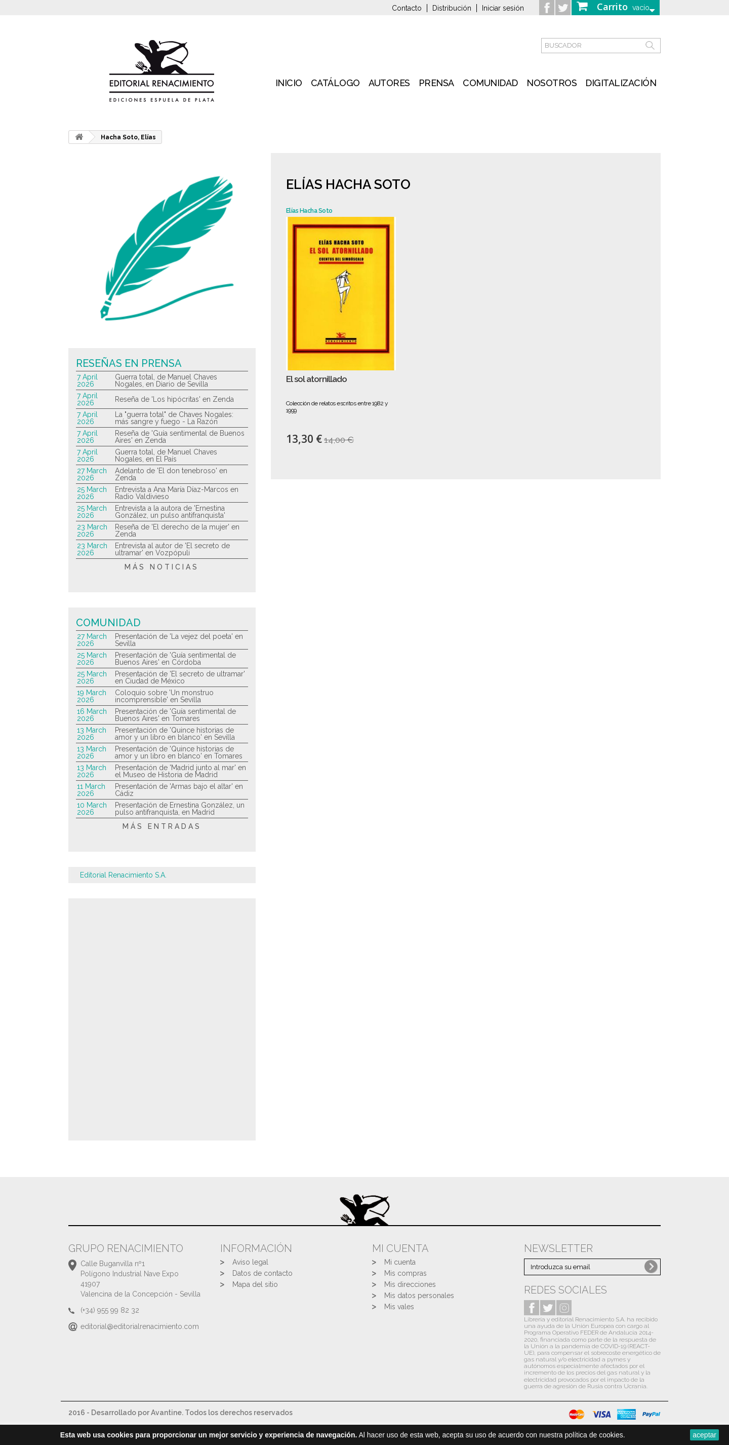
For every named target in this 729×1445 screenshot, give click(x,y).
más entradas (162, 826)
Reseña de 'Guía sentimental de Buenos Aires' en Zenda (180, 436)
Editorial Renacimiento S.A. (123, 875)
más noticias (162, 567)
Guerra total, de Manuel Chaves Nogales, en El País (166, 455)
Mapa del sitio (255, 1284)
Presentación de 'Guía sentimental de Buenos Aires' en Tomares (175, 714)
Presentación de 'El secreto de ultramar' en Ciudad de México (180, 677)
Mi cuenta (400, 1262)
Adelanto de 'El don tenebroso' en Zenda (171, 474)
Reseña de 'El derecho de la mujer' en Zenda (177, 530)
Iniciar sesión (503, 8)
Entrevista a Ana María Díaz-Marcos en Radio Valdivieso (176, 493)
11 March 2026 (91, 789)
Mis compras (405, 1273)
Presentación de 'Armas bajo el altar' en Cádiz (179, 789)
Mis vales (399, 1307)
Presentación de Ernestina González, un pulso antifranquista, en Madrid (180, 808)
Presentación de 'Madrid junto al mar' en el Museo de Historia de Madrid (180, 771)
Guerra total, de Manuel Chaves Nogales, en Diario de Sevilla (166, 380)
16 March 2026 (92, 714)
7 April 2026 (87, 380)
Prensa (436, 83)
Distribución (451, 8)
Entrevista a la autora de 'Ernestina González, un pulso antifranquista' (170, 511)
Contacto (407, 8)
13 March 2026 (91, 733)
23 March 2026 (92, 530)
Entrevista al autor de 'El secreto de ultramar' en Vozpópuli (172, 549)
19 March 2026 (91, 696)
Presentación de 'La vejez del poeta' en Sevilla (179, 640)
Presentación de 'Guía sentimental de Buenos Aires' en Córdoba (175, 658)
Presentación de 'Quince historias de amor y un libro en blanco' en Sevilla (175, 733)
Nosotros (551, 83)
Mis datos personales (419, 1295)
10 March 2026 (92, 808)
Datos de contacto (262, 1273)
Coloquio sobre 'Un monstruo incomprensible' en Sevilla (164, 696)
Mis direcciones (410, 1284)
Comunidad (490, 83)
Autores (389, 83)
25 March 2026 (92, 493)
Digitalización (620, 83)
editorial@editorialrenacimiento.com (139, 1326)
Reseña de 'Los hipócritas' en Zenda (174, 399)
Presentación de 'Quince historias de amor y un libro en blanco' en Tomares (178, 752)
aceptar (704, 1435)
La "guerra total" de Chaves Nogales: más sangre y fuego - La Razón (174, 418)
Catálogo (335, 83)
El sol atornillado (316, 379)
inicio (288, 83)
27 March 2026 (92, 474)
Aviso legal (250, 1262)
